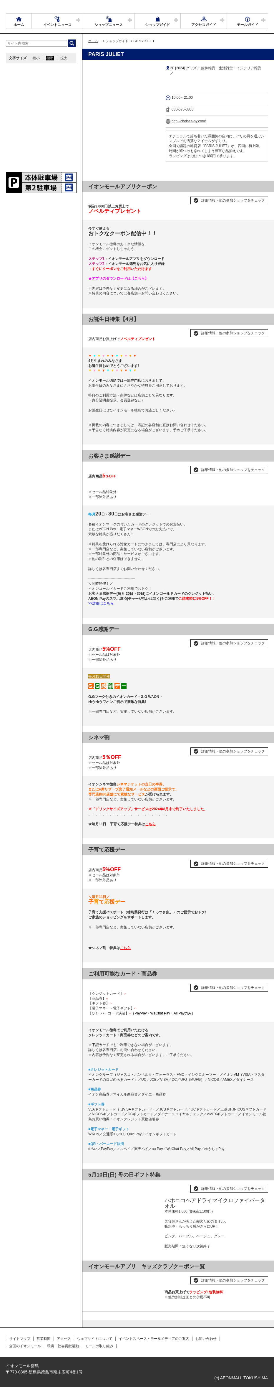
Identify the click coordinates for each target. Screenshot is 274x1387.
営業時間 (43, 1339)
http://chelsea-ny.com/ (189, 121)
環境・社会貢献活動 (63, 1346)
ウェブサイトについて (94, 1339)
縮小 (36, 58)
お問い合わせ (206, 1339)
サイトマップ (19, 1339)
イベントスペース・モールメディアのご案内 (154, 1339)
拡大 (63, 58)
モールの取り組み (99, 1346)
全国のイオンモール (25, 1346)
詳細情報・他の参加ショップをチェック (233, 200)
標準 (50, 58)
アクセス (64, 1339)
